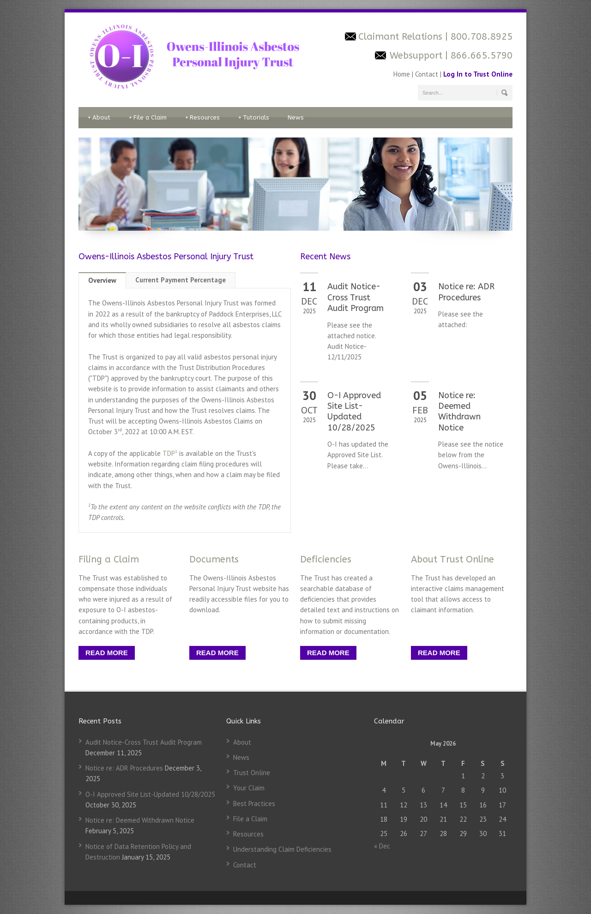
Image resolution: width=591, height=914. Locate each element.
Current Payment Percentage (180, 279)
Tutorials (253, 117)
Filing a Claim (108, 559)
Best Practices (254, 803)
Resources (202, 117)
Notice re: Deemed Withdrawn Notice (459, 411)
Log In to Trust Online (478, 74)
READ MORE (106, 653)
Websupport (416, 55)
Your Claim (249, 787)
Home (402, 74)
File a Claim (148, 117)
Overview (102, 280)
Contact (426, 74)
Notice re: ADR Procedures (466, 291)
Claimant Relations (401, 36)
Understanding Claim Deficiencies (282, 849)
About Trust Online (452, 559)
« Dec (382, 846)
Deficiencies (325, 559)
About (99, 117)
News (296, 117)
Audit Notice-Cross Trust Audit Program (355, 297)
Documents (214, 559)
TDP (170, 453)
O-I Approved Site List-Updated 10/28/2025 (354, 411)
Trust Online (251, 772)
